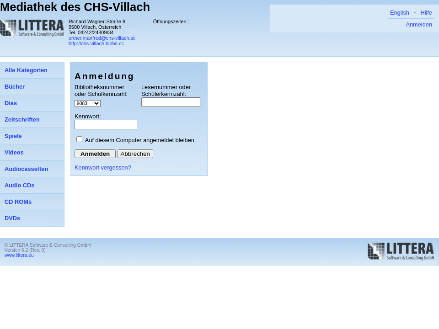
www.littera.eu (19, 255)
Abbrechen (135, 153)
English (399, 12)
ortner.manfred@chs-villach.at (102, 38)
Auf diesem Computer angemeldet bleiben (139, 140)
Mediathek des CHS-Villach (75, 6)
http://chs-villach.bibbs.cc (96, 43)
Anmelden (419, 24)
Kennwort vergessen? (103, 167)
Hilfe (426, 12)
